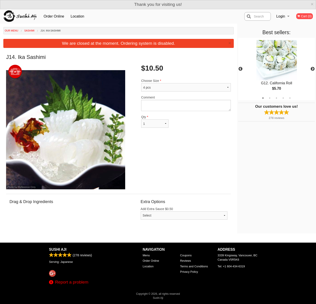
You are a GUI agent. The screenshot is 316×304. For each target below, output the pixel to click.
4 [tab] (283, 98)
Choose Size (186, 85)
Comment (186, 103)
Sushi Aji (58, 249)
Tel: (231, 266)
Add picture (15, 71)
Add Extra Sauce (184, 213)
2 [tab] (269, 98)
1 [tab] (263, 98)
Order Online (54, 16)
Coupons (185, 255)
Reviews (185, 260)
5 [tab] (290, 98)
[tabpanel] (276, 69)
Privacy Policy (189, 271)
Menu (146, 255)
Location (77, 16)
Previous (240, 69)
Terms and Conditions (194, 266)
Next (312, 69)
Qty (155, 121)
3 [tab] (276, 98)
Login (280, 16)
